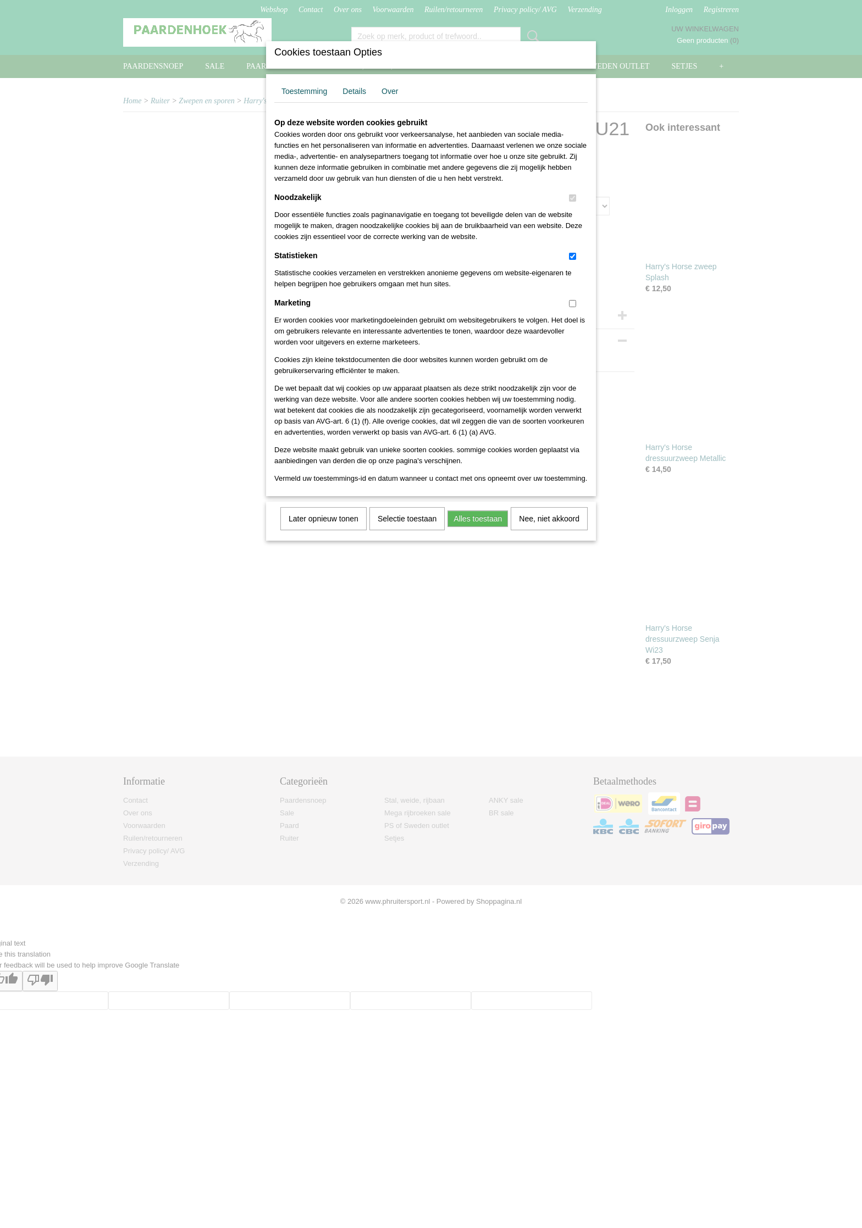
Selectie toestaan (407, 518)
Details (354, 91)
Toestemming (304, 91)
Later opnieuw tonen (323, 518)
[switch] (572, 198)
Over (390, 91)
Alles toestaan (478, 518)
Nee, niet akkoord (549, 518)
